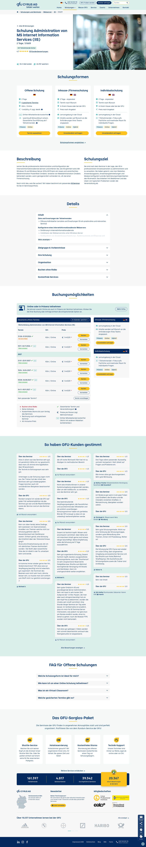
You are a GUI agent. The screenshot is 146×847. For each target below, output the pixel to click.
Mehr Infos (121, 309)
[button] (73, 676)
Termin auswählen (34, 133)
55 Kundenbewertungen (38, 51)
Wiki (105, 842)
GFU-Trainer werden (87, 3)
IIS (55, 12)
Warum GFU (82, 8)
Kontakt (126, 8)
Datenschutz (90, 842)
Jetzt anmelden (58, 805)
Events (102, 8)
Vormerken (83, 339)
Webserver (47, 12)
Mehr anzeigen (45, 239)
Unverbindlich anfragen (73, 133)
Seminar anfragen (104, 3)
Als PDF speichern (41, 64)
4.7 (22, 51)
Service (94, 8)
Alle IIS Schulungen (25, 26)
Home (59, 8)
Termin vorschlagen (81, 398)
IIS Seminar (75, 183)
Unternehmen (113, 8)
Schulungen (70, 8)
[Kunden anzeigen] (123, 818)
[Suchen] (121, 2)
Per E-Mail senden (24, 64)
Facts (111, 842)
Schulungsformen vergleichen (73, 142)
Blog (99, 842)
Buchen (83, 335)
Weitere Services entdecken (73, 771)
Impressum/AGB (78, 842)
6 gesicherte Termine (30, 103)
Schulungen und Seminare (31, 12)
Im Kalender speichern (79, 320)
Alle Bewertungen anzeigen (73, 648)
